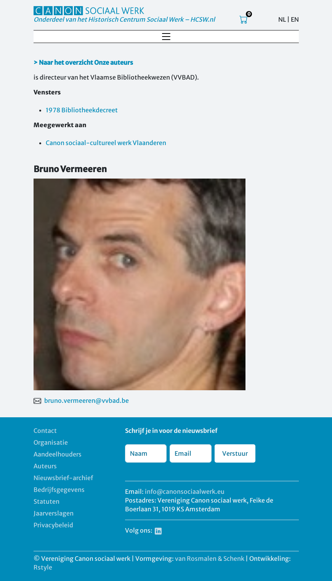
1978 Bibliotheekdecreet (82, 110)
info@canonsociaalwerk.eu (185, 491)
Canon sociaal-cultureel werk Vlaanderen (106, 143)
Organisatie (51, 442)
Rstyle (43, 567)
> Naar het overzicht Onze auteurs (83, 62)
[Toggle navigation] (166, 36)
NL (282, 19)
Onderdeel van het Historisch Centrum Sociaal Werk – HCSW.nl (124, 19)
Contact (45, 430)
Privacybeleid (53, 525)
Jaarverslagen (54, 513)
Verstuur (235, 453)
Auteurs (45, 466)
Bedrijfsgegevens (59, 489)
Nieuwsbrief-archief (63, 478)
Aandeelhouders (58, 454)
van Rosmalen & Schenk (209, 558)
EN (295, 19)
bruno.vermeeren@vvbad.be (86, 400)
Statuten (46, 501)
